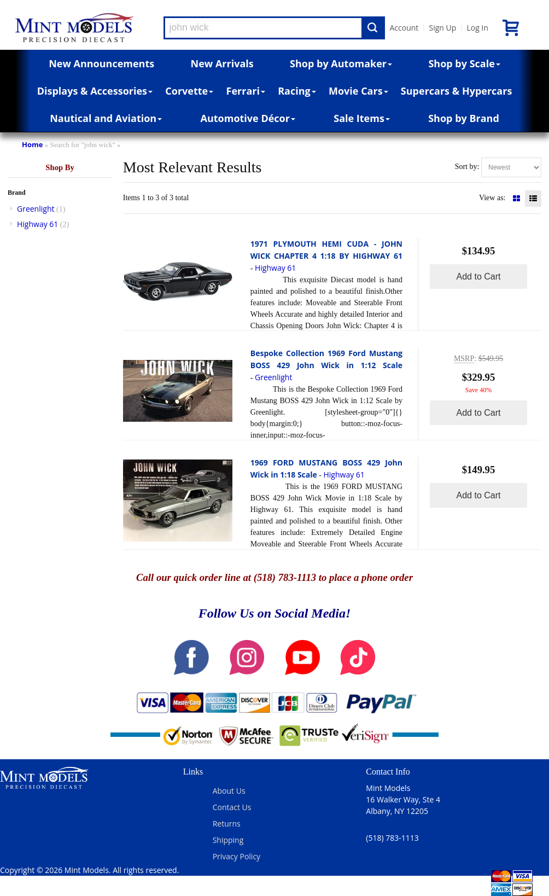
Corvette (189, 90)
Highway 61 (37, 224)
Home (32, 144)
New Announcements (101, 63)
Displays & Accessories (95, 90)
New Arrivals (222, 63)
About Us (229, 791)
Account (403, 27)
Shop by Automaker (341, 63)
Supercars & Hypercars (456, 90)
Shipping (228, 840)
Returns (227, 823)
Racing (297, 90)
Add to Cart (479, 276)
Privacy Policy (236, 856)
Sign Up (442, 27)
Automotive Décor (248, 118)
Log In (477, 27)
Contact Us (232, 807)
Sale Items (362, 118)
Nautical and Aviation (106, 118)
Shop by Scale (464, 63)
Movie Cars (358, 90)
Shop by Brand (463, 118)
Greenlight (35, 208)
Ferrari (245, 90)
